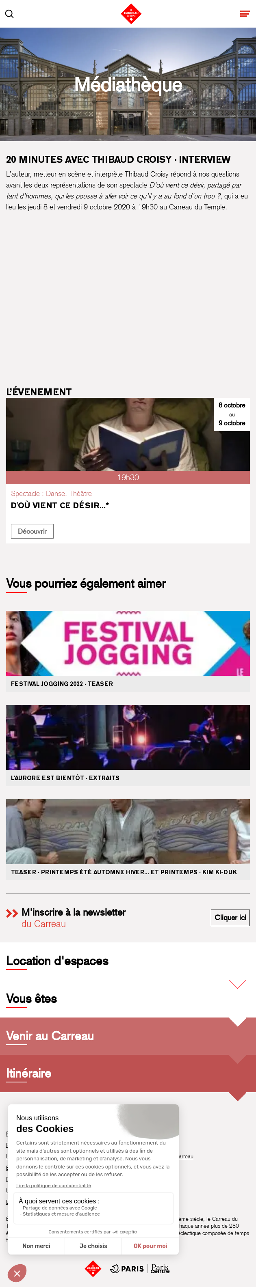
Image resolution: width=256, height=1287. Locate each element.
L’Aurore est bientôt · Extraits (65, 778)
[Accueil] (93, 1268)
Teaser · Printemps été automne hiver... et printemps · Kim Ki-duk (124, 872)
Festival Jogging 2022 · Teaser (62, 684)
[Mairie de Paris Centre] (139, 1268)
